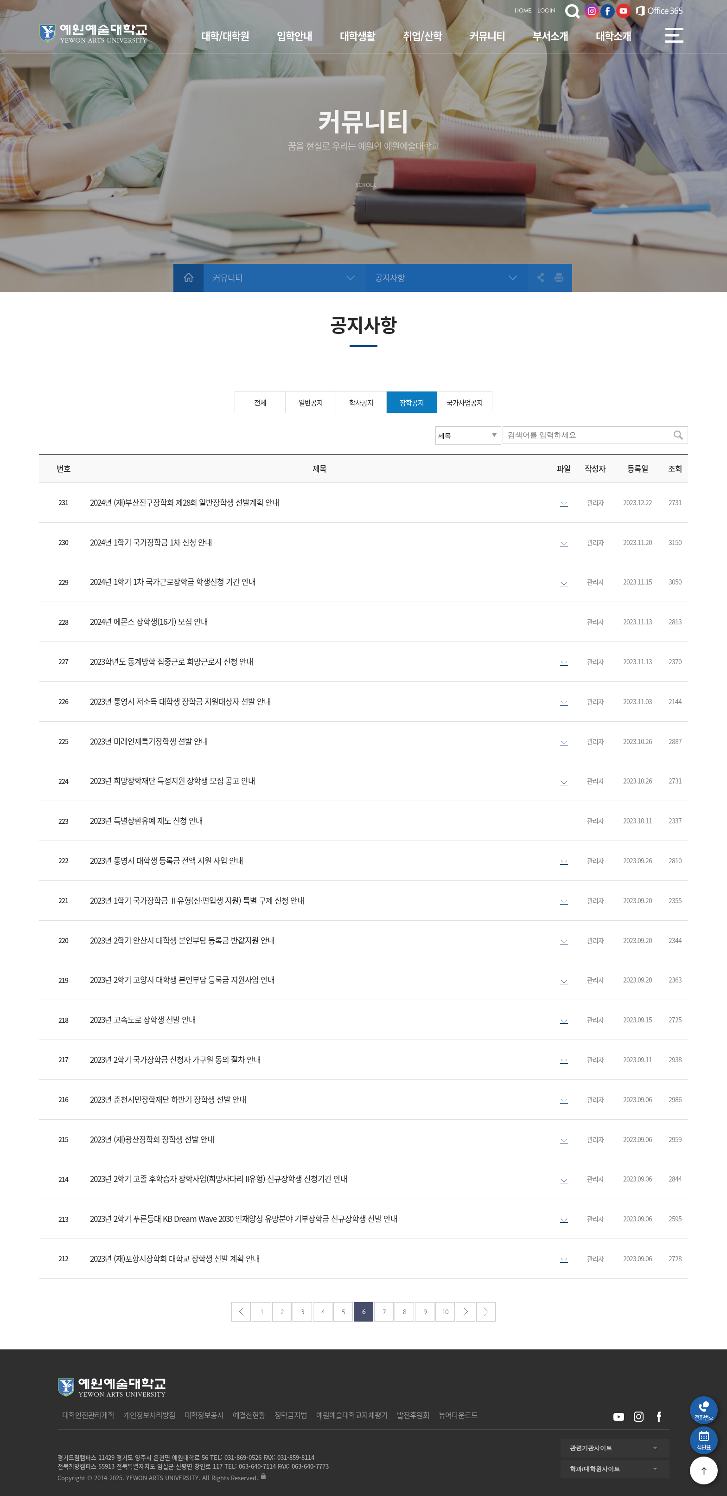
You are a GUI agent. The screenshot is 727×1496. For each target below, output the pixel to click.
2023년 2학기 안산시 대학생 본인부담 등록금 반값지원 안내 (182, 940)
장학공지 (412, 403)
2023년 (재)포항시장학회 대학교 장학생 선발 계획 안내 (175, 1258)
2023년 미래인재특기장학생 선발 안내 (149, 741)
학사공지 (361, 403)
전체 (260, 403)
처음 (241, 1312)
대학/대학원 (225, 35)
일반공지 (311, 403)
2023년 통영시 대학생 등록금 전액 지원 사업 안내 (166, 860)
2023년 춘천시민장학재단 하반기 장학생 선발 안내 (168, 1099)
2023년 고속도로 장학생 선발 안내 (143, 1019)
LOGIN (546, 11)
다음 (465, 1312)
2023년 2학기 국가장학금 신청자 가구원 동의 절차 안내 (175, 1059)
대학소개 (613, 35)
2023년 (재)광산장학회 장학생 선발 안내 (152, 1139)
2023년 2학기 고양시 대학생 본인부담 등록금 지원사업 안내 (182, 979)
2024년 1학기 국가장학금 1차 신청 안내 (151, 542)
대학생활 (357, 35)
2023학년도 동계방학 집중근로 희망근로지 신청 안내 (171, 661)
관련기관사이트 (591, 1448)
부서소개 (550, 35)
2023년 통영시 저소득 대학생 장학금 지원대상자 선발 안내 (180, 701)
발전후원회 (413, 1414)
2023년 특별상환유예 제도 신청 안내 (146, 820)
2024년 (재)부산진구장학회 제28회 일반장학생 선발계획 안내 (184, 502)
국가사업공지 (464, 403)
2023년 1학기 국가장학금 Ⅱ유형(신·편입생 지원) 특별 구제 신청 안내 (197, 900)
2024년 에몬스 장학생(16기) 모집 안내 (149, 621)
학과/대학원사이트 (595, 1468)
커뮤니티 (487, 35)
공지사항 (390, 277)
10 (445, 1311)
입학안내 (294, 35)
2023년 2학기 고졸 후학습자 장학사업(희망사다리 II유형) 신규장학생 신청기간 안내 (218, 1178)
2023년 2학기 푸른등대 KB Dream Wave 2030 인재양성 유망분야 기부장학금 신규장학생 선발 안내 (243, 1218)
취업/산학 (422, 35)
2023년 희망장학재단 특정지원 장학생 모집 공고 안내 (172, 780)
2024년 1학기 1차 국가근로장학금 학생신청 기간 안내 (172, 581)
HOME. (524, 11)
